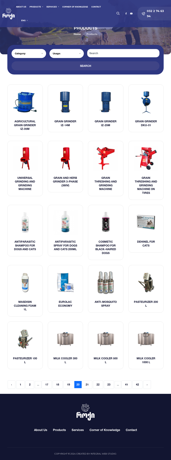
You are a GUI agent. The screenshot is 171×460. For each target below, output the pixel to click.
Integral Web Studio (103, 453)
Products (35, 7)
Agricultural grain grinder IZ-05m (25, 125)
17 (46, 384)
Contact (96, 7)
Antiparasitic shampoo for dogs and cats (25, 245)
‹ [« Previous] (11, 384)
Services (51, 7)
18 (57, 384)
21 (87, 384)
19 (68, 384)
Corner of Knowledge (75, 7)
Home (77, 34)
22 (98, 384)
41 (126, 384)
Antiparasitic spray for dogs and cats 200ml (65, 245)
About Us (21, 7)
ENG (23, 20)
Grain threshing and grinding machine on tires (146, 185)
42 (137, 384)
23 (108, 384)
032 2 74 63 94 (153, 13)
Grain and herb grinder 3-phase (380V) (65, 181)
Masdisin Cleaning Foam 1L (25, 305)
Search (85, 66)
